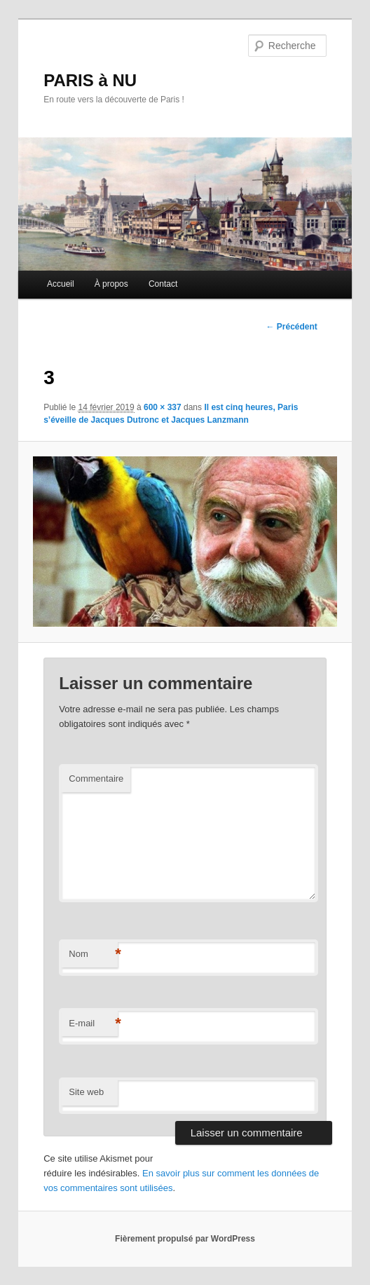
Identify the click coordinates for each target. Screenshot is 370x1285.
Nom (93, 954)
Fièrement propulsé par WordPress (185, 1239)
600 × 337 (162, 407)
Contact (163, 284)
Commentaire (96, 778)
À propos (111, 284)
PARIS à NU (90, 80)
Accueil (60, 284)
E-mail (93, 1024)
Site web (86, 1092)
